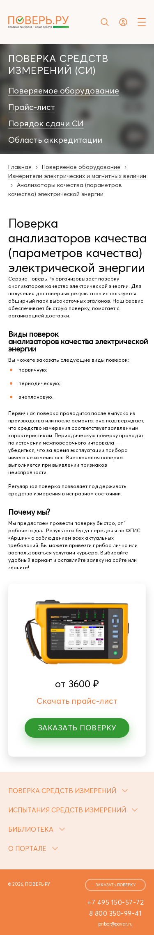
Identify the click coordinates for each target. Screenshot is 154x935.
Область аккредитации (55, 140)
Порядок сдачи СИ (46, 123)
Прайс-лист (31, 107)
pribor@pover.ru (115, 924)
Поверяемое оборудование (63, 91)
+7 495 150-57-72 (115, 902)
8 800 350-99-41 (115, 913)
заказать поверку (116, 884)
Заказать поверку (77, 727)
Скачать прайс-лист (77, 701)
